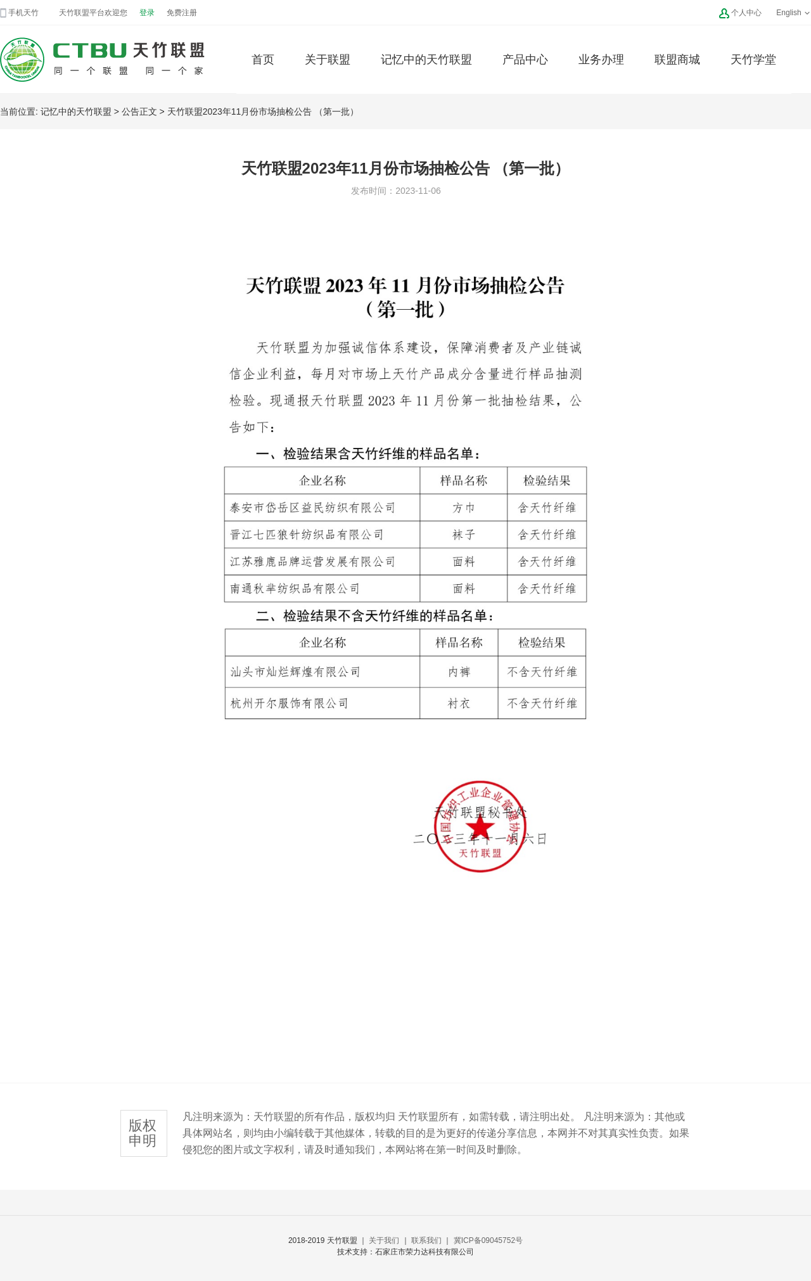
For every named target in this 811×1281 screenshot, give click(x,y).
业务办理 (601, 59)
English (793, 12)
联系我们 (426, 1240)
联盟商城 (677, 59)
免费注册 (182, 12)
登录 (147, 12)
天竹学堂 (753, 59)
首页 (263, 59)
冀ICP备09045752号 (488, 1240)
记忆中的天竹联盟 (426, 59)
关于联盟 (327, 59)
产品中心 (525, 59)
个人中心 (746, 12)
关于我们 (384, 1240)
